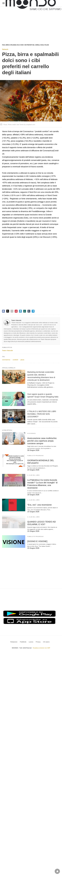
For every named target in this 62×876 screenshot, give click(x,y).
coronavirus (6, 360)
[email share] (12, 311)
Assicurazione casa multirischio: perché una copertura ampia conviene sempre (42, 441)
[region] (19, 23)
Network (5, 49)
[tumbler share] (29, 311)
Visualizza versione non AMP (41, 648)
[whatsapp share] (24, 311)
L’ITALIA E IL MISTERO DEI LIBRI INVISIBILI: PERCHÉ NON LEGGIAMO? (41, 414)
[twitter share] (7, 311)
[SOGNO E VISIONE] (37, 541)
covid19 (15, 360)
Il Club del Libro (33, 475)
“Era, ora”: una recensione (39, 505)
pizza (22, 360)
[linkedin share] (20, 311)
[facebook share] (3, 311)
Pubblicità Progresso (35, 455)
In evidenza (31, 433)
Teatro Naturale (16, 320)
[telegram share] (33, 311)
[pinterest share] (16, 311)
